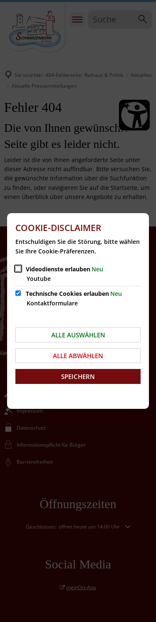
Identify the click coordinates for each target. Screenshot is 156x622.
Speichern (78, 376)
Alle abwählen (78, 356)
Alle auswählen (78, 335)
